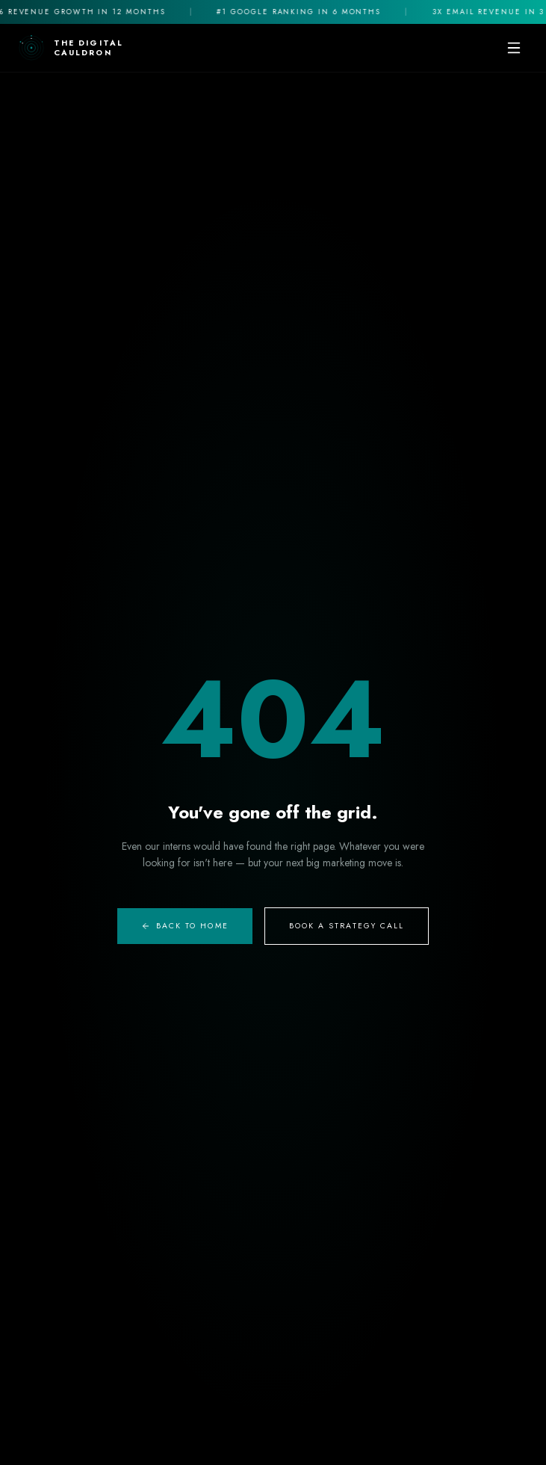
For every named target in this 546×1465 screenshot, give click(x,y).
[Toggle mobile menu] (514, 48)
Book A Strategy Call (347, 925)
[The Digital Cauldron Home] (70, 47)
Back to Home (185, 925)
